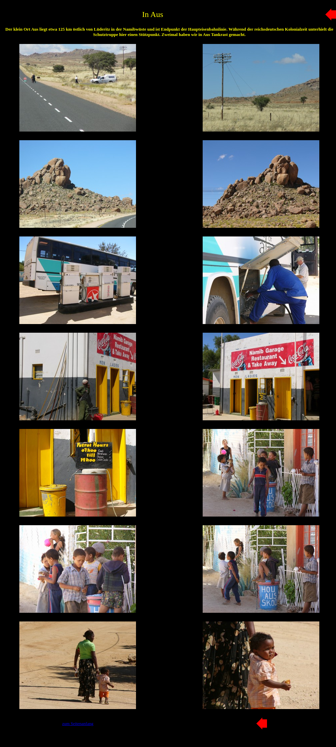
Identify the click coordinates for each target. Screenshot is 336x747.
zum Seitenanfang (77, 723)
